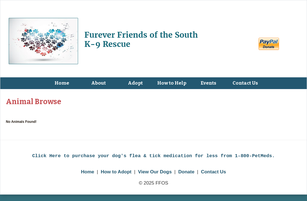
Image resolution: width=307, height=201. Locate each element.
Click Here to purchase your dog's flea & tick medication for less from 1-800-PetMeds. (153, 156)
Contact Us (213, 171)
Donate (186, 171)
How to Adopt (116, 171)
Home (87, 171)
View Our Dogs (155, 171)
